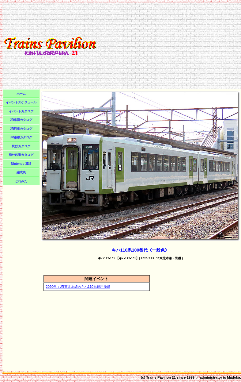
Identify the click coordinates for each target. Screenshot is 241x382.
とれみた (21, 181)
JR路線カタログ (21, 137)
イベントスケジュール (21, 102)
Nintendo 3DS (21, 163)
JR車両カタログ (21, 120)
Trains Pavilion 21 (161, 377)
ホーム (21, 93)
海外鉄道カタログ (21, 154)
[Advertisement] (168, 46)
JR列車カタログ (21, 128)
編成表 (21, 172)
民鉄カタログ (21, 146)
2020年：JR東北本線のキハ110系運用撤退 (78, 286)
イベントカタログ (21, 111)
